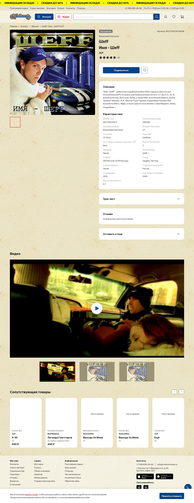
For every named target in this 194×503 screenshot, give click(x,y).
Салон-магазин (37, 8)
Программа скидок (19, 8)
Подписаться (121, 70)
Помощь (81, 8)
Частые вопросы (72, 474)
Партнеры (15, 474)
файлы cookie (31, 494)
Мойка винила (40, 477)
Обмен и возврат (42, 471)
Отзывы (13, 477)
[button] (57, 372)
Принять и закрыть (172, 496)
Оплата (60, 8)
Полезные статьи (73, 477)
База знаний (70, 467)
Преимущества (17, 471)
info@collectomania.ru (167, 464)
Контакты (70, 8)
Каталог (44, 16)
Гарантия (38, 474)
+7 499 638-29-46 (133, 8)
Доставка (50, 8)
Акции (63, 16)
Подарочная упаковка (44, 481)
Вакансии (14, 481)
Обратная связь (72, 481)
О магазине (15, 484)
